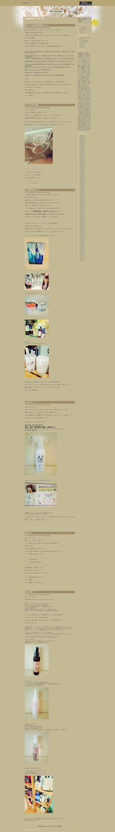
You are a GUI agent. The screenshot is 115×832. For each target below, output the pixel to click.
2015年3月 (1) (82, 193)
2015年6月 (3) (82, 188)
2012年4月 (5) (82, 249)
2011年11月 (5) (82, 257)
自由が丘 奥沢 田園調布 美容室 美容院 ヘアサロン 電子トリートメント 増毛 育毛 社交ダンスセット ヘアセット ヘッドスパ (84, 90)
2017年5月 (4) (82, 151)
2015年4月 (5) (82, 191)
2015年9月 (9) (82, 183)
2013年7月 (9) (82, 225)
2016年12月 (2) (82, 159)
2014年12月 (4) (82, 197)
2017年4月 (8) (82, 153)
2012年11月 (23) (82, 237)
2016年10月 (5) (82, 162)
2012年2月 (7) (82, 252)
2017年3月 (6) (82, 154)
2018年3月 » (59, 826)
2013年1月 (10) (82, 234)
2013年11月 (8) (82, 218)
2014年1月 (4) (82, 215)
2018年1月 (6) (82, 138)
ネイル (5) (81, 30)
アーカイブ (53, 826)
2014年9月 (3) (82, 202)
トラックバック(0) (46, 27)
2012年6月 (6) (82, 245)
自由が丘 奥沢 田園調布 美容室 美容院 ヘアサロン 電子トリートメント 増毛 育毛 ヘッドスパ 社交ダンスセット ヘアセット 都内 (84, 71)
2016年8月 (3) (82, 165)
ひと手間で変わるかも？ (32, 190)
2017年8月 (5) (82, 146)
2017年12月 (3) (82, 140)
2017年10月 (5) (82, 143)
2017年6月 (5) (82, 149)
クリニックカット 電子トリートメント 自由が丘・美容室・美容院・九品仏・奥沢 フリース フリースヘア (84, 108)
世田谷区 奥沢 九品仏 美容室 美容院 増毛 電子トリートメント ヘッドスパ (84, 113)
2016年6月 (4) (82, 169)
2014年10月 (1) (82, 201)
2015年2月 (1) (82, 194)
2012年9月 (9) (82, 241)
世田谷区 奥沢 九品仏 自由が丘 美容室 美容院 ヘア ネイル (84, 118)
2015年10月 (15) (82, 181)
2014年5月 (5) (82, 209)
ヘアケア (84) (82, 32)
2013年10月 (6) (82, 220)
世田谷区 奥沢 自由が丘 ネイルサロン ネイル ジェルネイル (84, 119)
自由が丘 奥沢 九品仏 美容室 (84, 87)
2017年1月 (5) (82, 157)
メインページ (47, 826)
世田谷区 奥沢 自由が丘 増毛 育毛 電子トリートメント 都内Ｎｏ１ (84, 129)
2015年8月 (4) (82, 185)
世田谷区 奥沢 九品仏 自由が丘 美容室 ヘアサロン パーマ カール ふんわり (84, 115)
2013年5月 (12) (82, 228)
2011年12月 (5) (82, 255)
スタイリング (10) (82, 28)
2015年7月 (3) (82, 186)
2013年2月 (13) (82, 233)
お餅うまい (28, 533)
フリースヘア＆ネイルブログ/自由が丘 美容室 (57, 10)
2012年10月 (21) (82, 239)
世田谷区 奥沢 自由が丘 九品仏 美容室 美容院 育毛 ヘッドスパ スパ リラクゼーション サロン (84, 124)
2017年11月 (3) (82, 141)
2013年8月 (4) (82, 223)
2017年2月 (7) (82, 156)
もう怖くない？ (29, 402)
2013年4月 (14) (82, 229)
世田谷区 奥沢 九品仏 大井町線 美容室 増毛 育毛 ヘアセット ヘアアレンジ (84, 111)
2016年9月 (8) (82, 164)
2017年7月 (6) (82, 148)
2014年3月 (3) (82, 212)
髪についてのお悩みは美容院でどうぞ (36, 25)
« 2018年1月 (40, 826)
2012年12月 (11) (82, 236)
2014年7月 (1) (82, 205)
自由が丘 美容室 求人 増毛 (84, 98)
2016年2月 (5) (82, 175)
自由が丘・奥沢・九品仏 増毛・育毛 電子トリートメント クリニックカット (84, 100)
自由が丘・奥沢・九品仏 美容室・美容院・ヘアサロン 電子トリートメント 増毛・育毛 (84, 83)
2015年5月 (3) (82, 189)
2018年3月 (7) (82, 135)
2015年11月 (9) (82, 180)
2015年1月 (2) (82, 196)
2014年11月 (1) (82, 199)
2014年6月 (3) (82, 207)
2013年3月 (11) (82, 231)
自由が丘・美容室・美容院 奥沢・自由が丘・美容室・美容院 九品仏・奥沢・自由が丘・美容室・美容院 (84, 104)
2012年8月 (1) (82, 242)
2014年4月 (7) (82, 210)
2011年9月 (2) (82, 260)
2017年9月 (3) (82, 145)
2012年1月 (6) (82, 253)
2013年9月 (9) (82, 221)
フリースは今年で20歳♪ (32, 105)
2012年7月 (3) (82, 244)
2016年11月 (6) (82, 161)
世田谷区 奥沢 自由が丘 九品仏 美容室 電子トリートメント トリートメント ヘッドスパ (84, 127)
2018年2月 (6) (82, 137)
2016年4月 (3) (82, 172)
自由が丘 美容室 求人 (83, 77)
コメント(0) (40, 27)
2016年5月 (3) (82, 170)
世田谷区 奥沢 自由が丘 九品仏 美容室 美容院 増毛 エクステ (84, 121)
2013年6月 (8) (82, 226)
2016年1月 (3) (82, 177)
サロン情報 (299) (82, 27)
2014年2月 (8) (82, 213)
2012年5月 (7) (82, 247)
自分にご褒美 (29, 592)
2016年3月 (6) (82, 173)
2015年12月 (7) (82, 178)
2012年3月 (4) (82, 250)
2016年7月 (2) (82, 167)
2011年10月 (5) (82, 258)
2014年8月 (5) (82, 204)
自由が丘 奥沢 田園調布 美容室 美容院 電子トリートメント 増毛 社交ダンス (84, 95)
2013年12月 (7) (82, 217)
